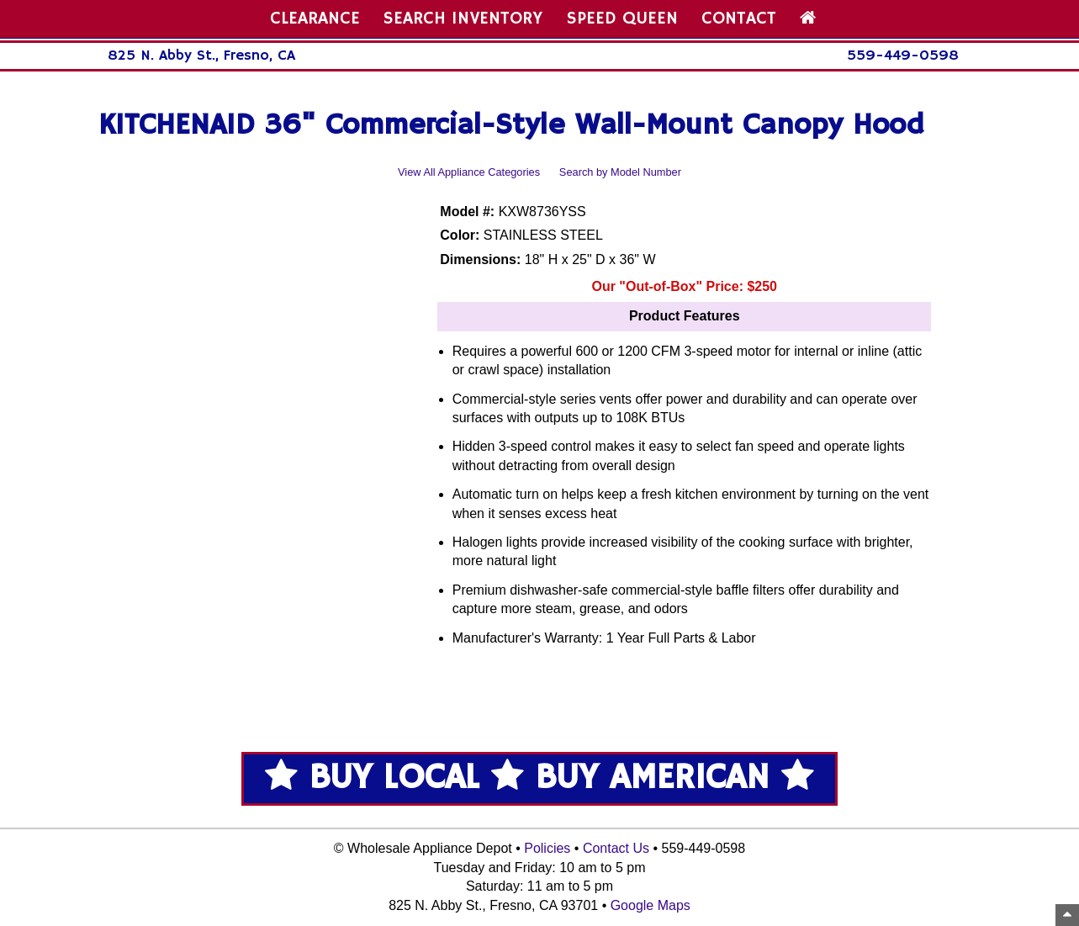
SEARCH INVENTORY (462, 18)
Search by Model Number (620, 172)
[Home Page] (808, 18)
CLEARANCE (315, 18)
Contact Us (616, 848)
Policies (547, 848)
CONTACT (738, 18)
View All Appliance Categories (469, 172)
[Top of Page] (1067, 915)
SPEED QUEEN (622, 18)
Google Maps (650, 905)
